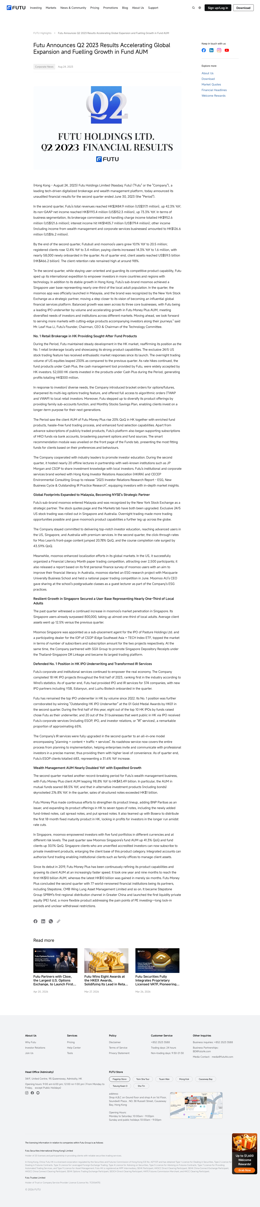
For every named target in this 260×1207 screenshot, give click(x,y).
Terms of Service (118, 1047)
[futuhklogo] (16, 8)
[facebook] (32, 1092)
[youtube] (37, 1092)
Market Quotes (211, 84)
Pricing (94, 8)
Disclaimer (115, 1042)
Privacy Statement (119, 1053)
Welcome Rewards (214, 96)
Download (243, 8)
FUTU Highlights (42, 33)
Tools (70, 1053)
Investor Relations (35, 1047)
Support (153, 8)
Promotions (110, 8)
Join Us (29, 1053)
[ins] (26, 1092)
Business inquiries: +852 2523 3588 (213, 1042)
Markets (51, 8)
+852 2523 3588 (160, 1042)
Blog (125, 8)
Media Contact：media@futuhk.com (213, 1056)
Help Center (74, 1047)
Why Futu (30, 1042)
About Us (138, 8)
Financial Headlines (214, 90)
